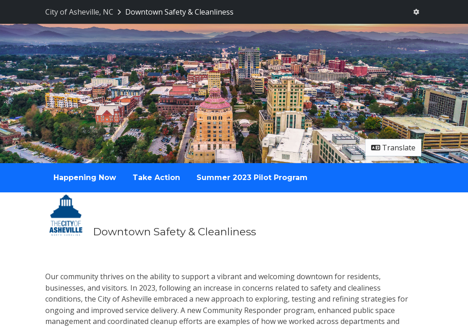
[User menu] (416, 12)
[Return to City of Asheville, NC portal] (84, 12)
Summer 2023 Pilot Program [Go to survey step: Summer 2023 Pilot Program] (252, 177)
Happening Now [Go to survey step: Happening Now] (84, 177)
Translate (393, 148)
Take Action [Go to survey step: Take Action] (156, 177)
